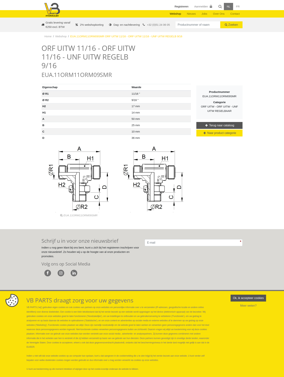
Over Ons (219, 13)
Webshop (175, 13)
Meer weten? (248, 305)
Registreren (182, 6)
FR (238, 6)
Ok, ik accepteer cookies (248, 298)
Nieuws (191, 13)
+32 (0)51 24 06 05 (158, 24)
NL (228, 6)
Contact (235, 13)
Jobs (204, 13)
